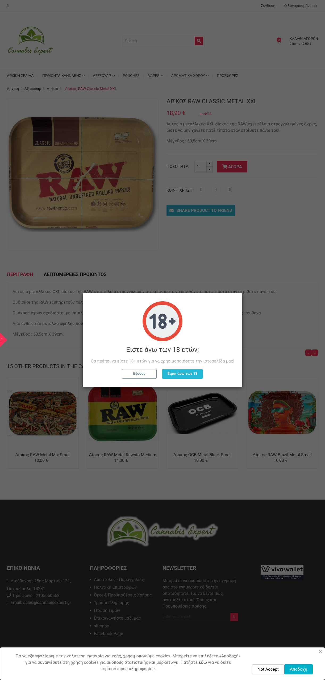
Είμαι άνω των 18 (183, 374)
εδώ (203, 662)
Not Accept (268, 669)
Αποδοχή (298, 669)
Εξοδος (139, 374)
